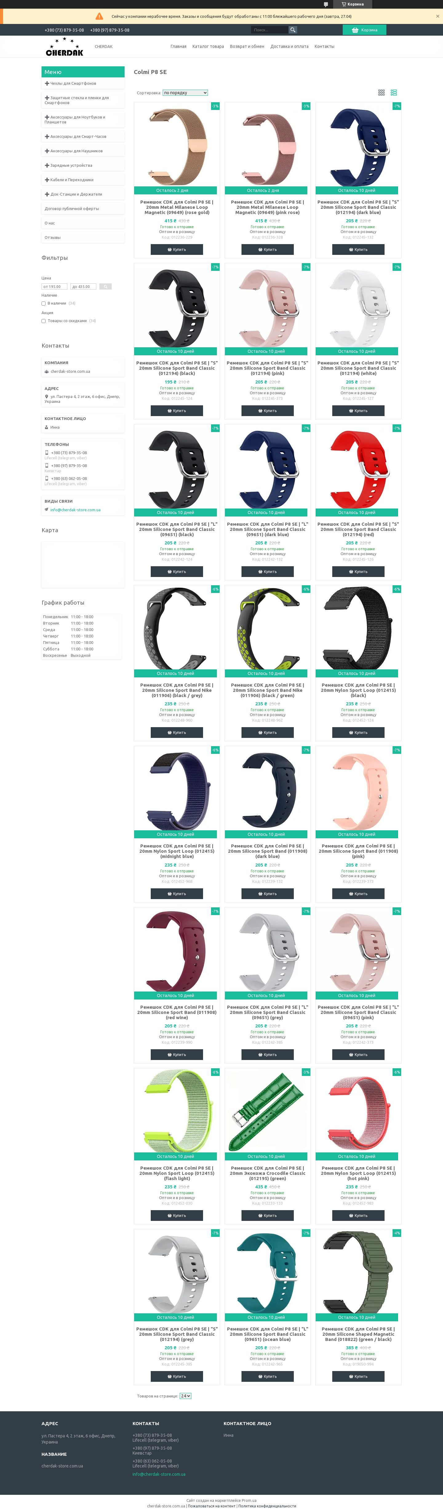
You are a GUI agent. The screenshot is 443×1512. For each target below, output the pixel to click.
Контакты (324, 46)
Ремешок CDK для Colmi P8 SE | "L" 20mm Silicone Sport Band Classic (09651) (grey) (267, 1012)
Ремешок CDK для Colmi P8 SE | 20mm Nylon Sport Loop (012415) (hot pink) (358, 1173)
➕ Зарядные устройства (68, 165)
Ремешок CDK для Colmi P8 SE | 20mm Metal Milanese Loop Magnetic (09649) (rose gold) (177, 207)
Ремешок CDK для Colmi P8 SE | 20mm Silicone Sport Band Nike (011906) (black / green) (267, 690)
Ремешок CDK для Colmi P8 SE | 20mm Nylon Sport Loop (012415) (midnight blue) (176, 851)
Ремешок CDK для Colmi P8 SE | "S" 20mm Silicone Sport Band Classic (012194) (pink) (267, 368)
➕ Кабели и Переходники (69, 179)
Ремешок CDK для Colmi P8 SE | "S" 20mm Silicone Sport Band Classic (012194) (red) (358, 529)
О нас (50, 223)
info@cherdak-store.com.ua (75, 510)
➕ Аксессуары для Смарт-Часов (75, 136)
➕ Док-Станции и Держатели (73, 194)
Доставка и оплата (289, 46)
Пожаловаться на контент (212, 1506)
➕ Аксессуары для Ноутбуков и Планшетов (75, 119)
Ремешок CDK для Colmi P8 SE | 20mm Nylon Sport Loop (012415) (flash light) (176, 1173)
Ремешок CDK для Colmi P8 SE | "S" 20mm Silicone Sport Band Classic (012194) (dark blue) (358, 207)
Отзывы (53, 237)
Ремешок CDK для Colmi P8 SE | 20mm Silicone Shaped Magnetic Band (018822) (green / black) (358, 1334)
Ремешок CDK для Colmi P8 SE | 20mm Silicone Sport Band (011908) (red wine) (177, 1012)
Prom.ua (249, 1500)
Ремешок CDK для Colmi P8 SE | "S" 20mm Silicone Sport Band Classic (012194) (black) (177, 368)
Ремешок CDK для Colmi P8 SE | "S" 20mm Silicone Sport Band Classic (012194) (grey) (177, 1334)
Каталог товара (208, 46)
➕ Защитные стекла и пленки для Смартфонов (77, 100)
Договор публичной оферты (72, 208)
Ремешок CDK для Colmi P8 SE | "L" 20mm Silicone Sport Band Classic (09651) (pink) (358, 1012)
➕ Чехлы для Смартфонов (70, 83)
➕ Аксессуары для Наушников (74, 151)
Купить (179, 249)
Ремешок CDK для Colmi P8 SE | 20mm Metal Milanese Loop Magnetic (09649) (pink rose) (267, 207)
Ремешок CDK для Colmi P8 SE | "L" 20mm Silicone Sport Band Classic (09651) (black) (177, 529)
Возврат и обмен (247, 46)
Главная (178, 46)
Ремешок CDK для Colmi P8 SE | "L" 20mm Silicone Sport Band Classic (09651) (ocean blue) (267, 1334)
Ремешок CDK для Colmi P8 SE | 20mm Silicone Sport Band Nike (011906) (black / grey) (177, 690)
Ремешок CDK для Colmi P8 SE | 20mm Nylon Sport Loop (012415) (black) (358, 690)
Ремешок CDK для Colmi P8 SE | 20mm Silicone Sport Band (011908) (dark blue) (267, 851)
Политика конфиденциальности (267, 1506)
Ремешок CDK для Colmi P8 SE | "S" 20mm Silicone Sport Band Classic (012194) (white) (358, 368)
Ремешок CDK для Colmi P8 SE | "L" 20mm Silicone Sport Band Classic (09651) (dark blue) (267, 529)
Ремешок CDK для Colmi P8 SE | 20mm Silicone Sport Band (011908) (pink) (358, 851)
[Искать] (293, 29)
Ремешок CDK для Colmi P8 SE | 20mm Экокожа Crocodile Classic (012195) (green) (267, 1173)
